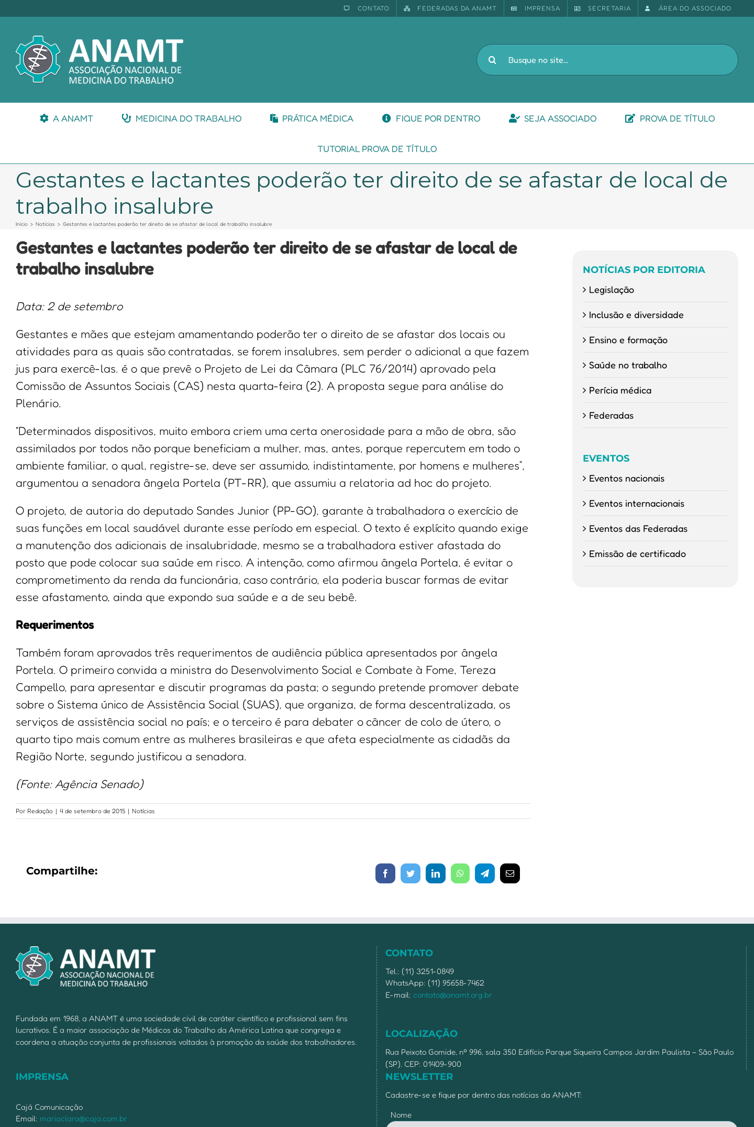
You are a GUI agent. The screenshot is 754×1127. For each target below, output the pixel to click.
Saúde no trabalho (628, 364)
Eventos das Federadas (638, 528)
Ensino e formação (628, 339)
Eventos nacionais (626, 478)
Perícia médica (620, 390)
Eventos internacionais (636, 503)
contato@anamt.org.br (452, 995)
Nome (401, 1115)
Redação (40, 811)
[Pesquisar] (492, 59)
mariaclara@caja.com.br (83, 1118)
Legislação (611, 289)
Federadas (611, 415)
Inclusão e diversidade (636, 314)
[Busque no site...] (607, 59)
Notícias (143, 811)
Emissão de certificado (637, 553)
